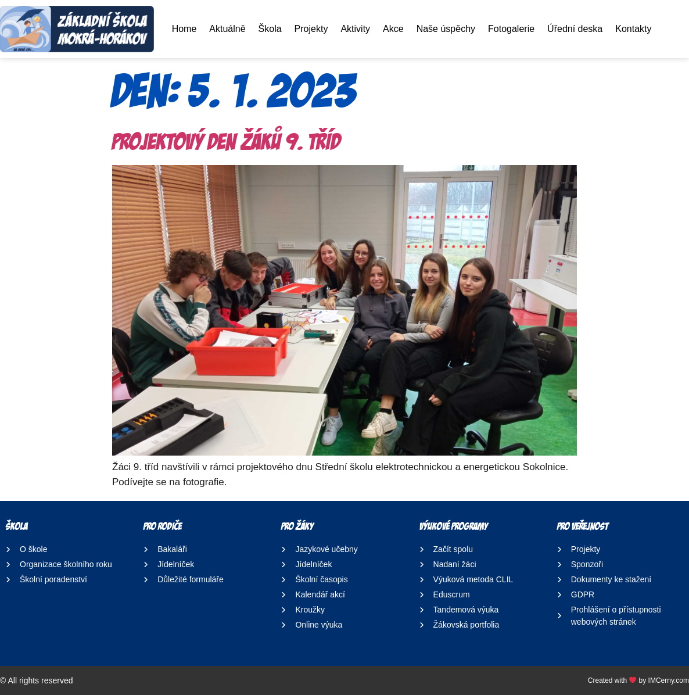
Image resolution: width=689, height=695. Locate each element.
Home (184, 29)
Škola (270, 29)
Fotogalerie (511, 29)
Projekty (311, 29)
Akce (393, 29)
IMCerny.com (668, 680)
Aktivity (355, 29)
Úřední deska (574, 29)
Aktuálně (227, 29)
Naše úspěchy (446, 29)
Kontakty (633, 29)
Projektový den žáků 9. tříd (226, 142)
